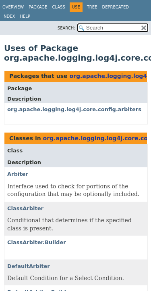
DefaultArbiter (28, 266)
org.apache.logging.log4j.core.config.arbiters (74, 109)
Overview (13, 7)
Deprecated (115, 7)
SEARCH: (66, 28)
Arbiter (17, 174)
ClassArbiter (25, 208)
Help (25, 16)
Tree (92, 7)
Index (8, 16)
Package (38, 7)
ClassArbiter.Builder (36, 242)
